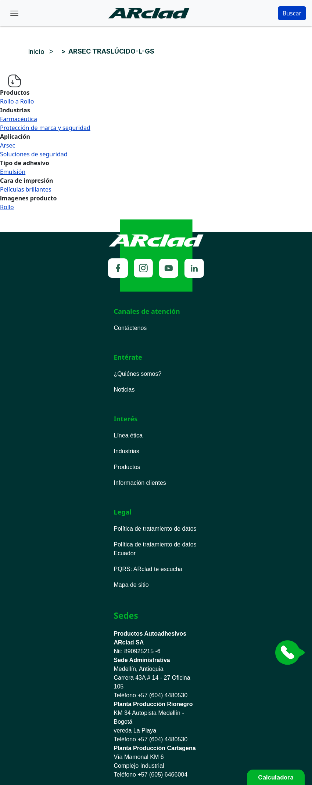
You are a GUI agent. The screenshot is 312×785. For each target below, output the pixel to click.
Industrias (126, 451)
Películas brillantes (25, 189)
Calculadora (276, 777)
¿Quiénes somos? (138, 374)
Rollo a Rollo (17, 101)
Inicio (36, 51)
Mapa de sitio (131, 585)
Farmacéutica (18, 119)
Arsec (7, 145)
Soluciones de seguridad (34, 154)
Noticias (124, 389)
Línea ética (128, 435)
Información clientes (140, 483)
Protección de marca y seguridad (45, 128)
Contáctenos (130, 328)
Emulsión (12, 172)
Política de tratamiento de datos (155, 529)
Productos (127, 467)
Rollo (7, 207)
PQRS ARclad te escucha (148, 569)
